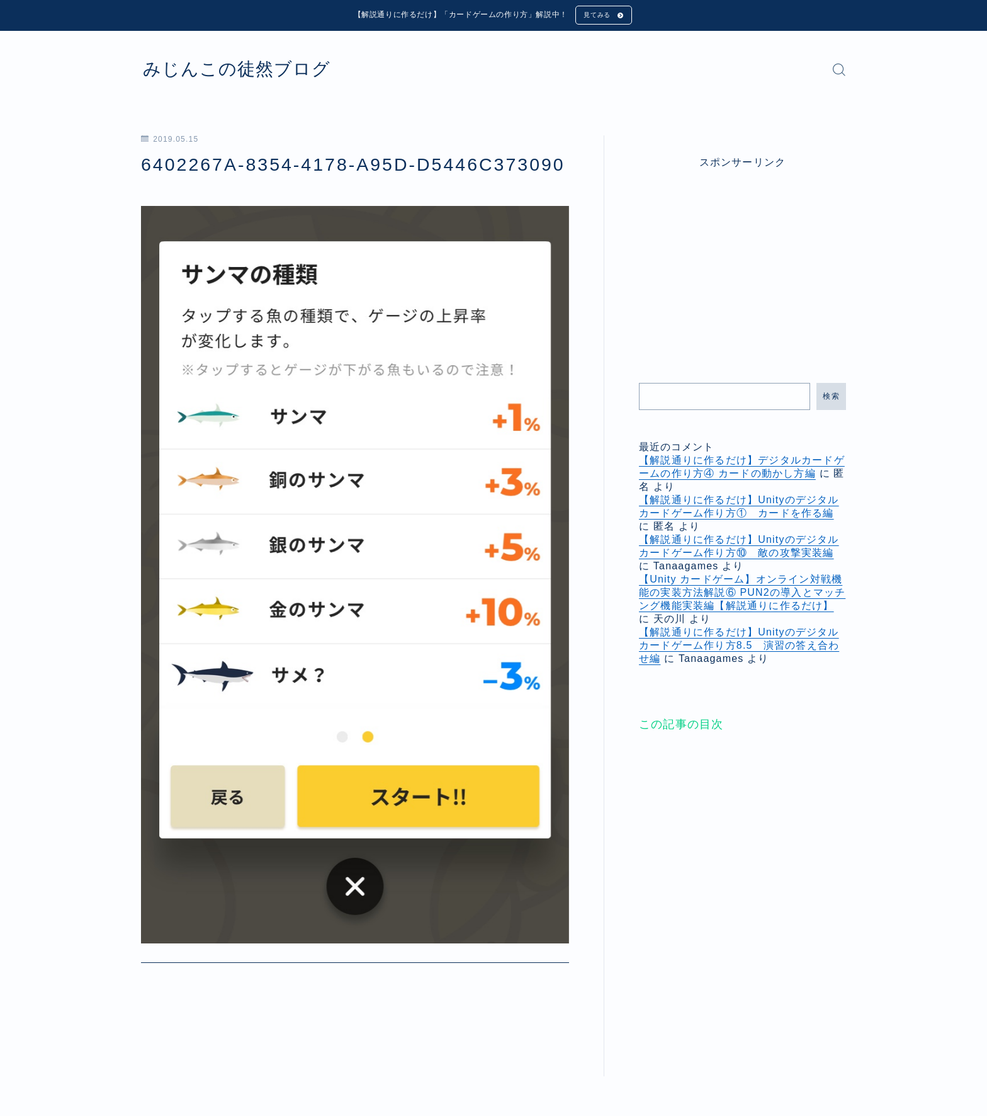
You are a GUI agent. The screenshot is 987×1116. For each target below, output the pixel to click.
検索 (831, 398)
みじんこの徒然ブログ (252, 71)
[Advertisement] (742, 262)
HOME (155, 1059)
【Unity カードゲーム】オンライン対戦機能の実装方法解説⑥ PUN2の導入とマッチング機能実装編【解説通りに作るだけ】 (742, 594)
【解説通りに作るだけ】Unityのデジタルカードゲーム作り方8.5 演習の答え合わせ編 (739, 647)
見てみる (595, 16)
